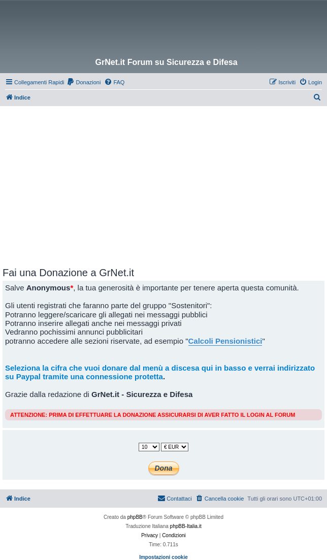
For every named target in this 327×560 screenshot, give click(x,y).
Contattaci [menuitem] (174, 498)
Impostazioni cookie (163, 557)
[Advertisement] (165, 182)
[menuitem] (84, 82)
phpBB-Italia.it (186, 526)
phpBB (135, 517)
